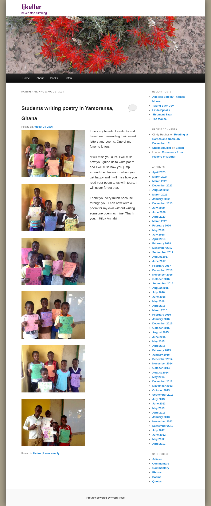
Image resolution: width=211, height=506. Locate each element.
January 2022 (161, 199)
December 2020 (162, 203)
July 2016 (158, 292)
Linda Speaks (161, 110)
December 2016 (162, 270)
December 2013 (162, 381)
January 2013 (161, 417)
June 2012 (159, 434)
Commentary (160, 463)
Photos (37, 453)
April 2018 (158, 239)
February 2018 (161, 243)
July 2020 (158, 207)
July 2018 (158, 234)
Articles (157, 459)
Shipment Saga (162, 114)
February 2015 (161, 350)
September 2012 (162, 425)
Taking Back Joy (163, 105)
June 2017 (159, 261)
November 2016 (162, 274)
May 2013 (158, 408)
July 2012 (158, 430)
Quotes (157, 481)
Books (54, 78)
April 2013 (158, 412)
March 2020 (159, 221)
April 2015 (158, 345)
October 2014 (161, 367)
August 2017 (160, 256)
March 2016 (159, 310)
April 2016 (158, 305)
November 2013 (162, 385)
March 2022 (159, 194)
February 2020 (161, 225)
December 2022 (162, 185)
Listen (68, 78)
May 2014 (158, 377)
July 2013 (158, 399)
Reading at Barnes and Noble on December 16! (170, 139)
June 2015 (159, 337)
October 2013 (161, 390)
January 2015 (161, 354)
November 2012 (162, 421)
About (40, 78)
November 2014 (162, 363)
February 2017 (161, 265)
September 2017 (162, 252)
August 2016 (160, 287)
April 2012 (158, 443)
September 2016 (162, 283)
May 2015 (158, 341)
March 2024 (159, 176)
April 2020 (158, 216)
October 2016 (161, 279)
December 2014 (162, 359)
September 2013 (162, 394)
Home (26, 78)
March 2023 (159, 181)
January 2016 (161, 319)
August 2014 (160, 372)
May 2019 (158, 230)
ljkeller (32, 6)
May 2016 (158, 301)
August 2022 (160, 189)
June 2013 (159, 403)
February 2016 (161, 314)
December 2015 (162, 323)
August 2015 (160, 332)
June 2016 (159, 296)
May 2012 (158, 439)
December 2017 (162, 247)
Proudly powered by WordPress (105, 497)
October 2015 (161, 327)
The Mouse (159, 118)
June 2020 (159, 212)
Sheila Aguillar (161, 147)
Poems (156, 477)
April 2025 (158, 172)
